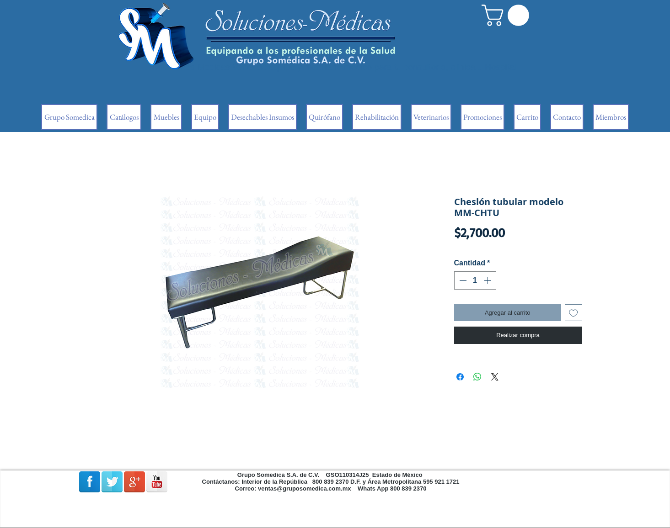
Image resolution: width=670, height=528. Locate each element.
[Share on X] (494, 376)
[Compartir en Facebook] (460, 376)
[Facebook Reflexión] (89, 481)
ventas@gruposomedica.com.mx (304, 488)
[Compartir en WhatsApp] (477, 376)
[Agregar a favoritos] (573, 313)
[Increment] (488, 280)
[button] (508, 15)
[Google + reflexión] (134, 481)
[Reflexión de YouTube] (156, 481)
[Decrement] (462, 280)
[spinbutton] (475, 280)
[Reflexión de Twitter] (112, 481)
